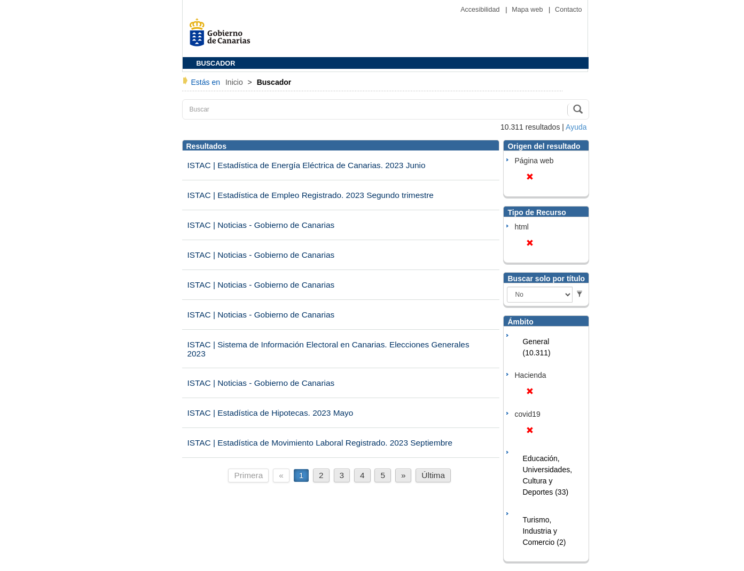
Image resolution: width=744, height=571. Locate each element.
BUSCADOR (216, 63)
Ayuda (576, 127)
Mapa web (528, 9)
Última (433, 475)
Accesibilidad (481, 9)
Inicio (235, 82)
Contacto (568, 9)
